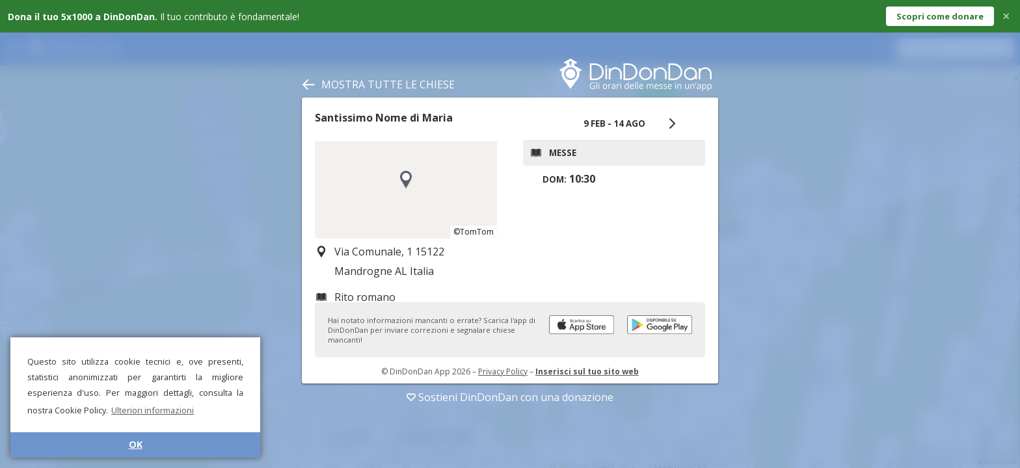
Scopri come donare (940, 16)
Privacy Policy (503, 371)
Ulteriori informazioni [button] (152, 410)
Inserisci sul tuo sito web (587, 371)
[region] (406, 190)
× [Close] (1006, 16)
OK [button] (135, 444)
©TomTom (473, 231)
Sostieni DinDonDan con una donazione (510, 397)
